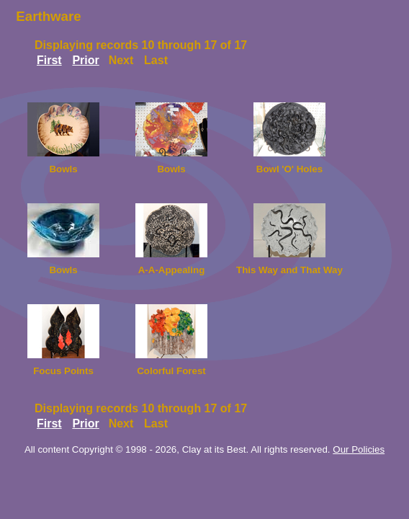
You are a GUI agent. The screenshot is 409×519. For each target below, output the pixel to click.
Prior (85, 60)
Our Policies (359, 449)
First (49, 60)
